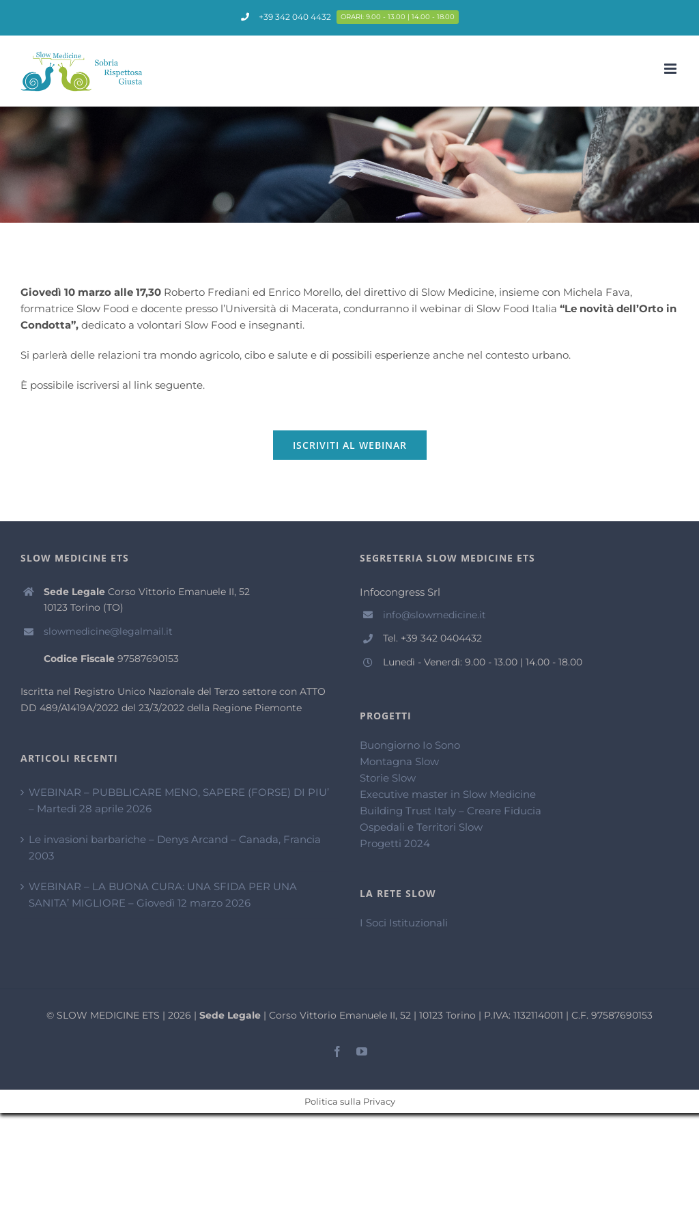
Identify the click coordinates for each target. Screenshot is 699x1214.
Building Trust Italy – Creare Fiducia (450, 810)
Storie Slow (388, 777)
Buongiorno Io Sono (410, 745)
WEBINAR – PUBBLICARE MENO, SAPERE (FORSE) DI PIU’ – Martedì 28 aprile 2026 (179, 800)
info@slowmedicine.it (434, 615)
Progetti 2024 (395, 843)
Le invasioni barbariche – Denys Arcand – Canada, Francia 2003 (175, 847)
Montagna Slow (399, 761)
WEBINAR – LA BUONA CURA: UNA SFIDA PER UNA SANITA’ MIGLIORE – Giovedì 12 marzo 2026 (163, 894)
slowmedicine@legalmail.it (108, 631)
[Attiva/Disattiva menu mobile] (671, 68)
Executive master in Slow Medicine (448, 794)
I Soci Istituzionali (404, 922)
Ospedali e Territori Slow (421, 826)
